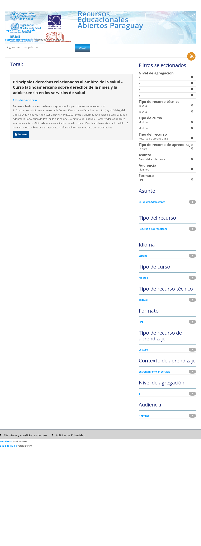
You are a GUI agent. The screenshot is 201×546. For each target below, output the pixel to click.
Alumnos (144, 415)
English (19, 30)
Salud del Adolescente (152, 202)
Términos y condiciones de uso (25, 435)
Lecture (143, 349)
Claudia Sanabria (25, 100)
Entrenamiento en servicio (154, 371)
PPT (141, 321)
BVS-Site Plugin (8, 445)
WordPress (6, 441)
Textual (143, 299)
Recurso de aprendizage (153, 229)
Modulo (143, 277)
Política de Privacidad (70, 435)
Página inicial (12, 39)
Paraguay (27, 39)
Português (29, 30)
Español (10, 30)
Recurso (21, 134)
